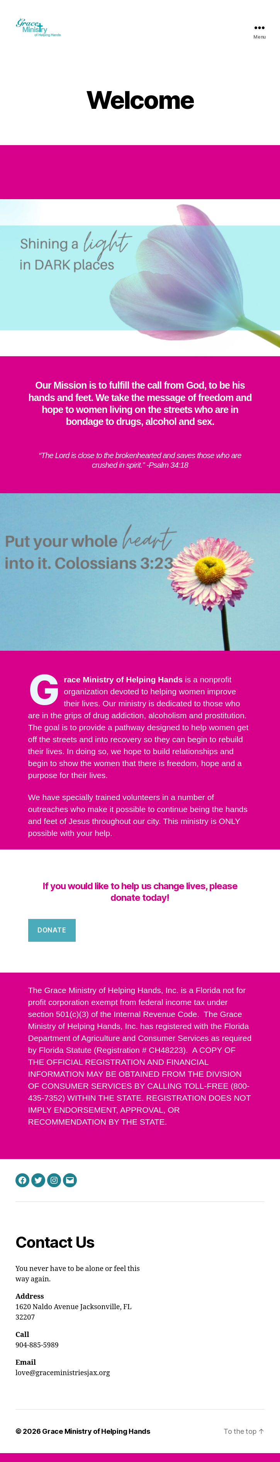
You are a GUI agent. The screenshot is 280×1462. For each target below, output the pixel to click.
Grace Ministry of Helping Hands (96, 1440)
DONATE (51, 939)
